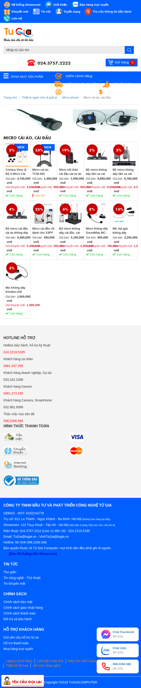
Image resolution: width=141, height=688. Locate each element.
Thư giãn (9, 572)
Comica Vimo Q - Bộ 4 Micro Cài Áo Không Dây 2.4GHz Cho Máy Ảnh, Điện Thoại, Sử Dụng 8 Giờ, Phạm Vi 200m (17, 172)
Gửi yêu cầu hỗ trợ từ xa (21, 637)
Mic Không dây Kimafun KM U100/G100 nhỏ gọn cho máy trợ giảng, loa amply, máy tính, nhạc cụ (17, 290)
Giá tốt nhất (122, 84)
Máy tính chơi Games (83, 661)
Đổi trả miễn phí (119, 92)
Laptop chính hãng (19, 661)
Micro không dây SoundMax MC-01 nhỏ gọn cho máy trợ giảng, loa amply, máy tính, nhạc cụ (97, 231)
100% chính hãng (78, 76)
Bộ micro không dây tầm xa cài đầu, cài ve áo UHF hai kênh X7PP (123, 172)
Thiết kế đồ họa (17, 665)
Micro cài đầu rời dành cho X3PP (43, 230)
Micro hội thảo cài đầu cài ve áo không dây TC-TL (70, 172)
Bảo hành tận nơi (78, 92)
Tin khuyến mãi (14, 583)
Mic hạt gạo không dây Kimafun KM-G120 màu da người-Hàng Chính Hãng (122, 231)
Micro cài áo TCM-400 (40, 171)
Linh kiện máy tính (50, 661)
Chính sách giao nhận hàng (23, 607)
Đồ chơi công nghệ (46, 665)
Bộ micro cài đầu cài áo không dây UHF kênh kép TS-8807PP (17, 231)
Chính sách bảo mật (17, 602)
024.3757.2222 (53, 62)
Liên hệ (39, 195)
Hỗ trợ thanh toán (16, 643)
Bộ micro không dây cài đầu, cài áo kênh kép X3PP (69, 231)
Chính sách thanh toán (19, 613)
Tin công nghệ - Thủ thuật (21, 578)
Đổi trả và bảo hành (17, 619)
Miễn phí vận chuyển (81, 84)
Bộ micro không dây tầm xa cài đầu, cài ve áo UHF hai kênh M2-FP (96, 172)
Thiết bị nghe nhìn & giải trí (39, 97)
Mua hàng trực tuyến (18, 649)
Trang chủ (10, 97)
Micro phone (70, 97)
